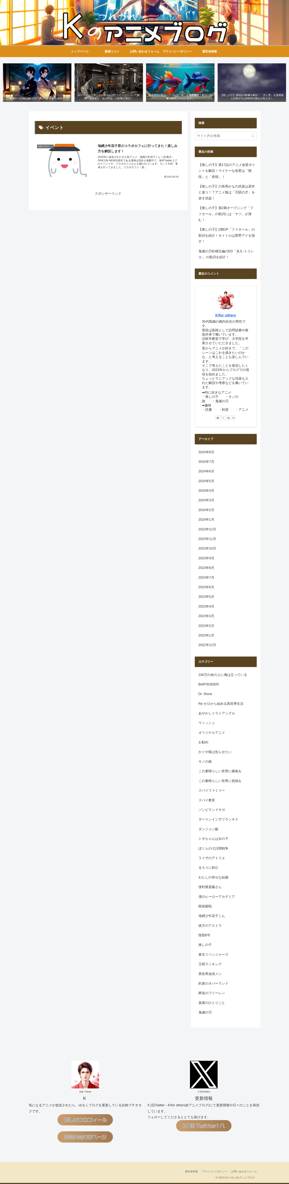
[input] (226, 136)
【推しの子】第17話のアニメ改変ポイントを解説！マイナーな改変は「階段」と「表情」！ (226, 171)
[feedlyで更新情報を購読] (228, 417)
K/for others (225, 315)
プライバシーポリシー (214, 1171)
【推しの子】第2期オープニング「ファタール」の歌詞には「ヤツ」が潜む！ (225, 214)
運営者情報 (191, 1171)
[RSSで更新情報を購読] (233, 417)
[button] (253, 136)
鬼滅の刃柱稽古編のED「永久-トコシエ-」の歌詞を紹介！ (226, 254)
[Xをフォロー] (223, 417)
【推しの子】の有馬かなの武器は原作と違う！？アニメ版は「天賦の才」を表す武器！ (226, 192)
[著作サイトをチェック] (217, 417)
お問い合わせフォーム (244, 1171)
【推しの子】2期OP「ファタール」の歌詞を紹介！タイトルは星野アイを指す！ (226, 235)
